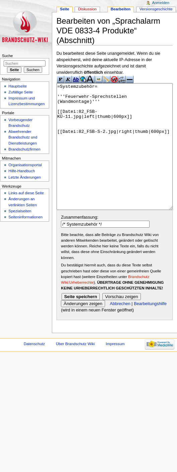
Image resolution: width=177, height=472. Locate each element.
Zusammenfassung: (79, 242)
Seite (64, 9)
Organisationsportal (24, 165)
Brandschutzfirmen (24, 149)
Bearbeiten (120, 9)
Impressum (115, 369)
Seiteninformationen (25, 217)
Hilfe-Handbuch (21, 171)
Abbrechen (120, 328)
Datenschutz (34, 369)
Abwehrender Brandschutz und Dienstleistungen (22, 137)
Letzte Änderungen (24, 177)
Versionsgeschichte (156, 9)
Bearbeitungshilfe (150, 328)
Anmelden (161, 3)
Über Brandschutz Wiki (75, 369)
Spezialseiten (19, 211)
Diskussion (87, 9)
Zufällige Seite (20, 92)
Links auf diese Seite (26, 193)
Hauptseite (17, 86)
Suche (7, 56)
